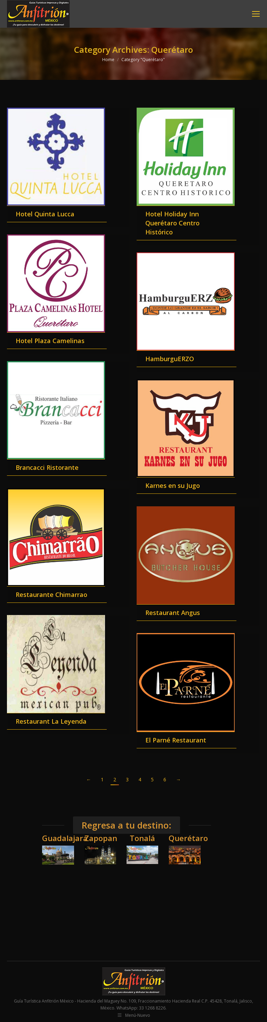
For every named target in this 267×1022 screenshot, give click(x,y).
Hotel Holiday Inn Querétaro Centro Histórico (172, 223)
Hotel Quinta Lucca (45, 214)
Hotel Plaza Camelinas (50, 340)
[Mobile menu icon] (256, 14)
